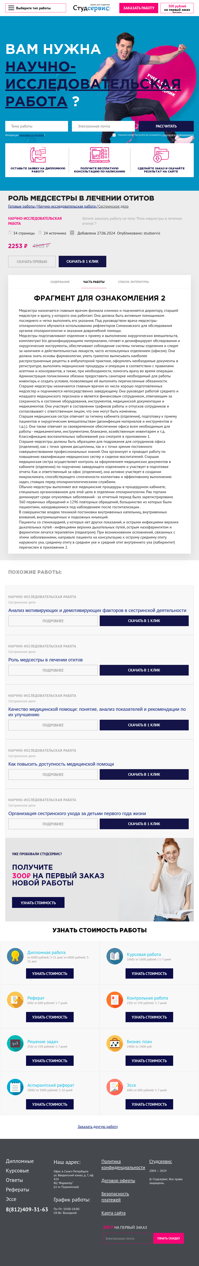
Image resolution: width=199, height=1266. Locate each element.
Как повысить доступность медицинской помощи (61, 764)
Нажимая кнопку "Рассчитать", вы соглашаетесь (156, 136)
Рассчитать (166, 126)
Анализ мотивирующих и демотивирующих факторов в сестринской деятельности (97, 611)
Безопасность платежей (115, 1197)
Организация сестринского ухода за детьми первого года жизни (77, 814)
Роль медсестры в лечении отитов (45, 660)
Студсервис (160, 1161)
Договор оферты (118, 1180)
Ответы (14, 1180)
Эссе (11, 1199)
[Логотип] (91, 8)
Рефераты (17, 1189)
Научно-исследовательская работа (93, 85)
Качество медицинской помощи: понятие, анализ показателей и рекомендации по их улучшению (97, 712)
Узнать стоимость (38, 903)
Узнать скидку (168, 1238)
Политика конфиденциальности (123, 1164)
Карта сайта (113, 1213)
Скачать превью (32, 262)
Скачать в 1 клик (144, 621)
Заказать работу (138, 8)
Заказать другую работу (98, 1127)
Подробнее (53, 621)
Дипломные (20, 1161)
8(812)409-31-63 (27, 1209)
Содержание (60, 282)
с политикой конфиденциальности (178, 136)
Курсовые (17, 1170)
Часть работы (94, 282)
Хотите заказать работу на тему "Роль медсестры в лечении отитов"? (132, 221)
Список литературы (133, 282)
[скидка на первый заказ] (177, 8)
